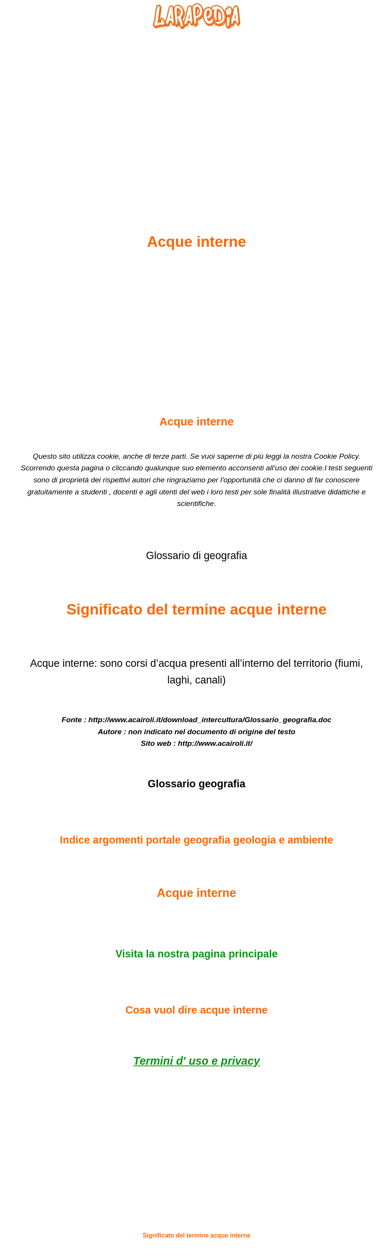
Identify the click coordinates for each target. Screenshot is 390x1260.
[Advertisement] (196, 113)
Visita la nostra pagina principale (196, 954)
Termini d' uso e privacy (196, 1061)
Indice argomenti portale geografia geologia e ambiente (196, 840)
